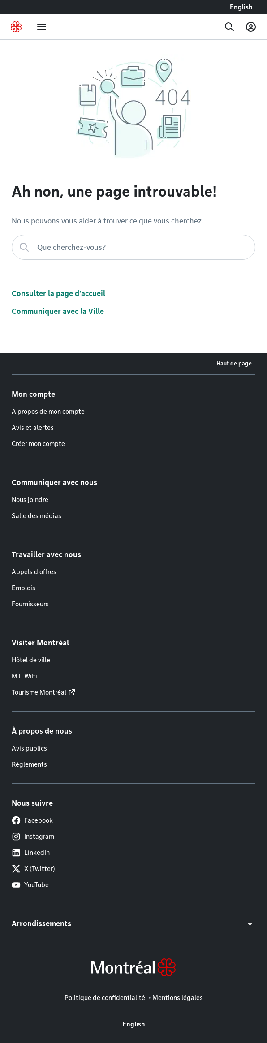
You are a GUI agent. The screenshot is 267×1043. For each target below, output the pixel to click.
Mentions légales (177, 997)
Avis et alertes (33, 427)
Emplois (23, 588)
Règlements (29, 764)
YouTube (30, 884)
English (241, 7)
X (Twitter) (33, 868)
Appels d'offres (34, 571)
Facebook (32, 820)
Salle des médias (36, 515)
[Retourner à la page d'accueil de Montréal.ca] (16, 27)
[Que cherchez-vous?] (133, 247)
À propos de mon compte (48, 411)
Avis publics (29, 748)
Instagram (33, 836)
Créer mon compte (38, 443)
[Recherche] (229, 27)
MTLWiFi (24, 676)
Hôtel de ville (31, 660)
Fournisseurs (30, 604)
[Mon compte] (251, 27)
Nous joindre (30, 499)
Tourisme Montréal (39, 692)
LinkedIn (31, 852)
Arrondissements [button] (41, 923)
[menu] (42, 27)
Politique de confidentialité (105, 997)
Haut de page (234, 363)
